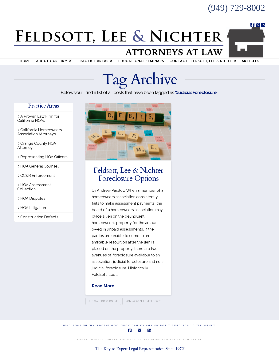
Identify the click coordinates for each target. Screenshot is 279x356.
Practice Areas (107, 325)
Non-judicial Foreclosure (143, 301)
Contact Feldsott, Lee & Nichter (178, 325)
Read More (103, 285)
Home (66, 325)
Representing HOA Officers (42, 157)
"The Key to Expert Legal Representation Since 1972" (139, 349)
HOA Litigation (31, 207)
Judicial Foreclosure (103, 301)
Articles (210, 325)
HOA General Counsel (38, 166)
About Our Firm (84, 325)
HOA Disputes (31, 198)
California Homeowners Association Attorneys (39, 132)
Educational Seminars (136, 325)
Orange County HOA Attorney (36, 145)
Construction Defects (37, 217)
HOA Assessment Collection (34, 187)
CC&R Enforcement (36, 175)
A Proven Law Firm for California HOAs (38, 118)
